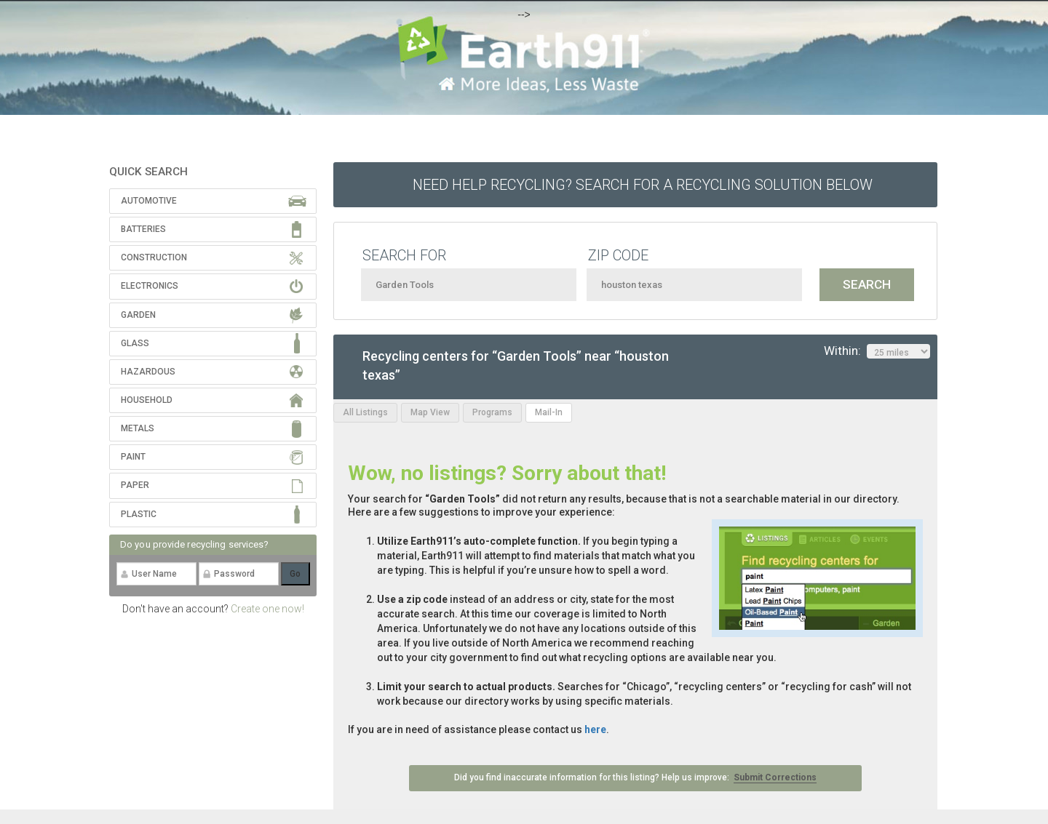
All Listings (365, 412)
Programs (492, 412)
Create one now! (267, 609)
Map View (430, 412)
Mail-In (549, 412)
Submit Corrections (775, 777)
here (595, 729)
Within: (877, 351)
